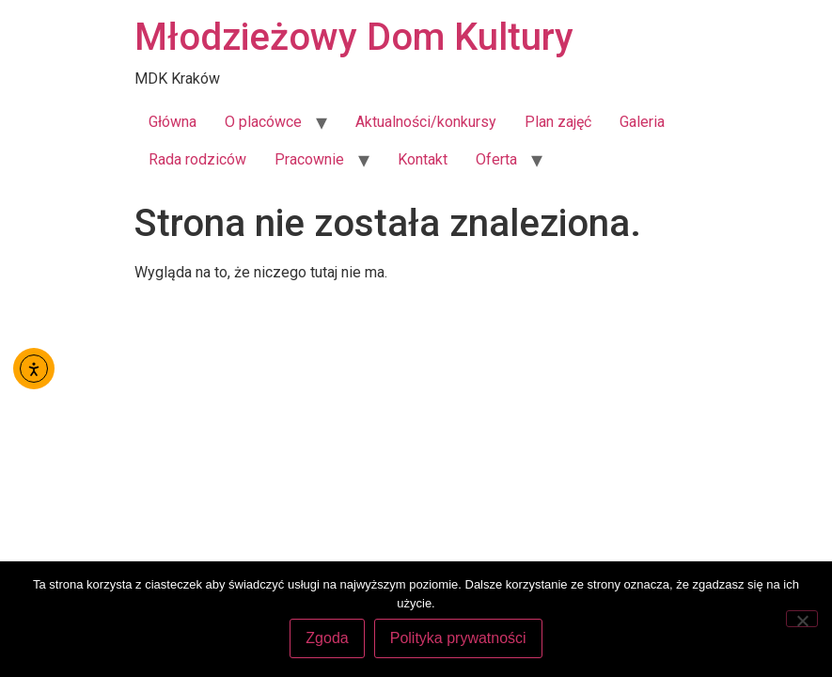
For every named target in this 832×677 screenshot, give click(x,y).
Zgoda (327, 638)
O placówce (263, 122)
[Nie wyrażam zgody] (802, 618)
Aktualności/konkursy (425, 122)
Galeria (642, 122)
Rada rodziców (197, 159)
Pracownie (309, 159)
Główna (172, 122)
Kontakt (422, 159)
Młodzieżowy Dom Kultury (353, 37)
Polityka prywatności (458, 638)
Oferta (496, 159)
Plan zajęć (558, 122)
